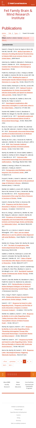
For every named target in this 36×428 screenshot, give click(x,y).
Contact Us (33, 374)
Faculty (7, 384)
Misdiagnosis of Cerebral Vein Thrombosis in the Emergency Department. (16, 67)
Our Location (3, 374)
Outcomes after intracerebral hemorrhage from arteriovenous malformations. (17, 159)
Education (18, 387)
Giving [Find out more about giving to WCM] (18, 418)
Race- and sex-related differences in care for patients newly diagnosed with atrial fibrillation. (17, 235)
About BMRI (6, 382)
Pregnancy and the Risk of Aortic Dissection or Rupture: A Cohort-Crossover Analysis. (16, 207)
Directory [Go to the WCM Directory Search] (18, 420)
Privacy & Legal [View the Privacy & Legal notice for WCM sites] (18, 409)
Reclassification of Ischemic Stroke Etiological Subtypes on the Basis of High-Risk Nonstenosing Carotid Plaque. (16, 286)
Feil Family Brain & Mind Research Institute (18, 14)
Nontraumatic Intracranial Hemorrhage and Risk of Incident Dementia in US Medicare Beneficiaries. (18, 134)
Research (7, 387)
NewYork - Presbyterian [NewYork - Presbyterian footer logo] (18, 400)
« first (5, 361)
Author (4, 33)
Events (18, 384)
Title (9, 33)
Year (4, 35)
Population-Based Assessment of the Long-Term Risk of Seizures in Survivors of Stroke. (17, 196)
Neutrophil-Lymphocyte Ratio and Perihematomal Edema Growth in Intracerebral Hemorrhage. (17, 118)
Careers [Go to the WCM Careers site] (18, 415)
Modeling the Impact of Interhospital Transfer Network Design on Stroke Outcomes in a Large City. (18, 80)
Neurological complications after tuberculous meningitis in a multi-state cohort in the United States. (17, 105)
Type (15, 33)
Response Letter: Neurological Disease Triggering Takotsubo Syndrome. (18, 352)
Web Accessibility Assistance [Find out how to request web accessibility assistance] (18, 423)
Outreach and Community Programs (29, 386)
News (18, 382)
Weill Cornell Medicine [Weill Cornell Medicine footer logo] (18, 396)
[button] (33, 3)
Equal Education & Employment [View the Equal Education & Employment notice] (18, 412)
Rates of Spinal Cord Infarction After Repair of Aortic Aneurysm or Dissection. (17, 261)
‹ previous (12, 361)
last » (10, 365)
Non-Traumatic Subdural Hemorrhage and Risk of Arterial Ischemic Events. (15, 146)
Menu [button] (3, 5)
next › (5, 365)
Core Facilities (29, 382)
